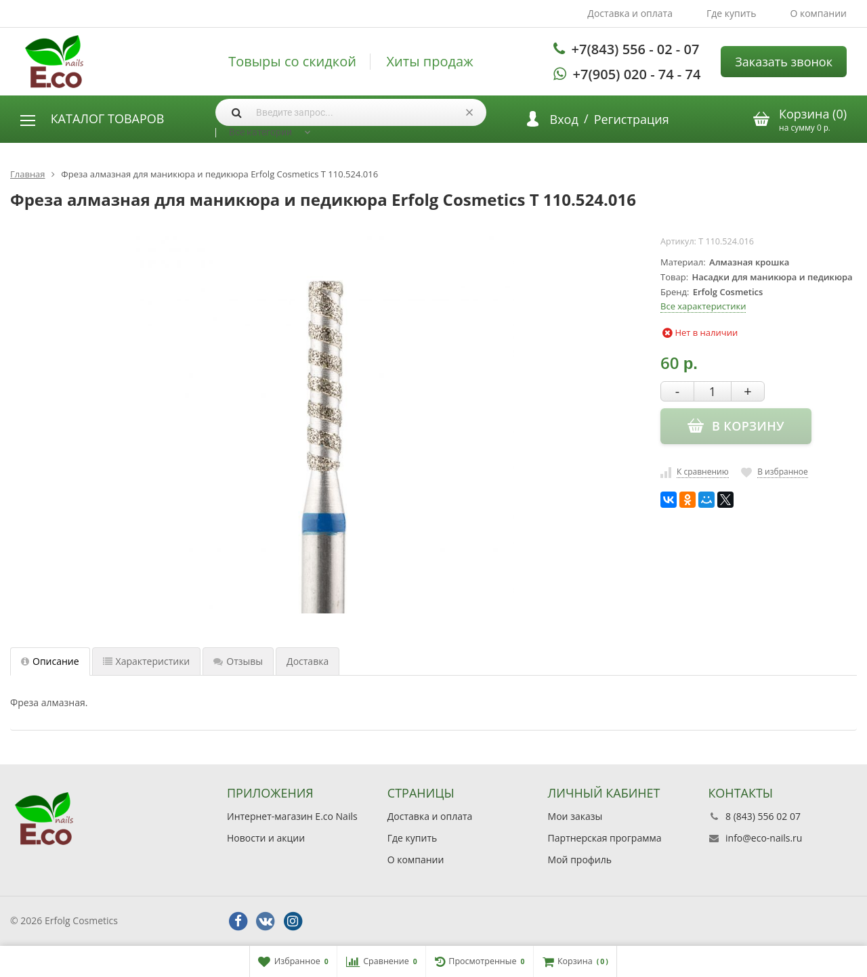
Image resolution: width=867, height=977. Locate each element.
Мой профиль (580, 859)
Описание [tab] (50, 661)
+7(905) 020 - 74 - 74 (637, 74)
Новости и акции (266, 837)
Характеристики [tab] (146, 661)
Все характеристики (703, 306)
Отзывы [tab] (238, 661)
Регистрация (631, 119)
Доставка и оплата (630, 13)
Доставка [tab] (308, 661)
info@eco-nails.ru (763, 837)
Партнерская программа (605, 837)
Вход (564, 119)
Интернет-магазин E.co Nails (292, 816)
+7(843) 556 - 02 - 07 (636, 49)
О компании (818, 13)
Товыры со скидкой (292, 61)
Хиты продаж (430, 61)
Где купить (731, 13)
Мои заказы (575, 816)
